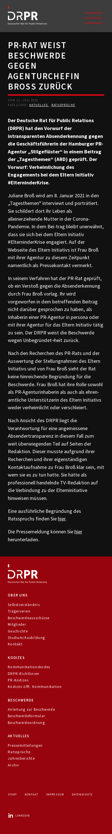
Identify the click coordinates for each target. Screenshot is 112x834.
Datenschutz (82, 794)
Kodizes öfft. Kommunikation (35, 686)
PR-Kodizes (18, 680)
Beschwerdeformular (26, 716)
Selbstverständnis (24, 604)
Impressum (55, 794)
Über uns (18, 595)
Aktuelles (39, 105)
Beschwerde (21, 700)
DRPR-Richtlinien (24, 673)
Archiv (13, 765)
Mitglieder (17, 624)
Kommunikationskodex (29, 667)
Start (12, 794)
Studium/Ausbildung (26, 637)
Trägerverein (19, 611)
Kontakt (15, 644)
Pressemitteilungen (25, 745)
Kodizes (16, 657)
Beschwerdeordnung (26, 722)
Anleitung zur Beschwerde (31, 709)
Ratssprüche (63, 105)
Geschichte (18, 631)
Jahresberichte (21, 758)
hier (61, 518)
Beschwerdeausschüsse (29, 618)
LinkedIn (19, 815)
